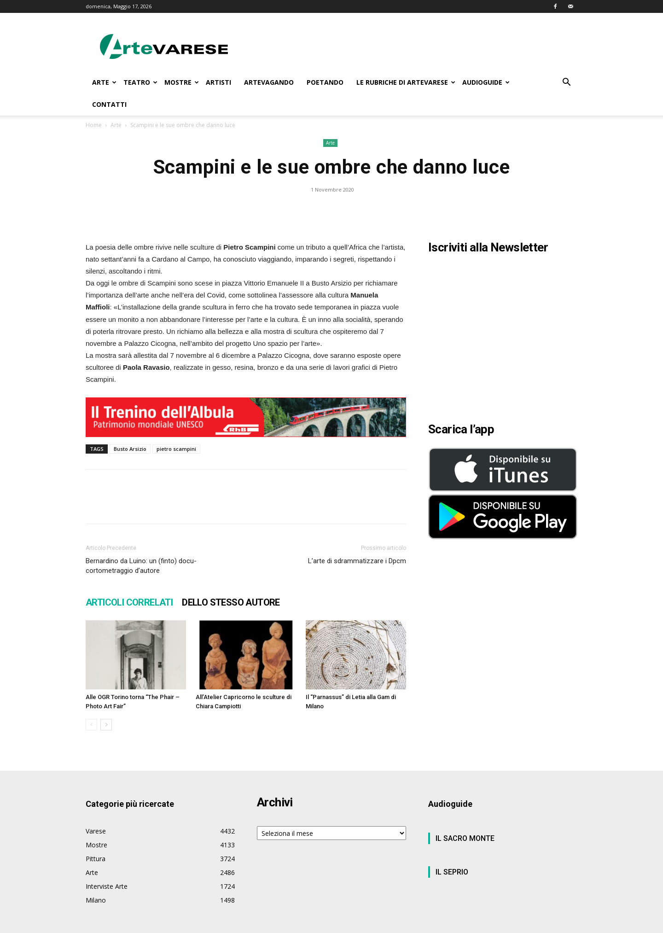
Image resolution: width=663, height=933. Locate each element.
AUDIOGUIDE (486, 82)
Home (94, 125)
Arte (116, 125)
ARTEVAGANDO (269, 82)
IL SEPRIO (452, 872)
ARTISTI (218, 82)
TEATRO (140, 82)
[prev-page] (91, 724)
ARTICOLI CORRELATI (129, 602)
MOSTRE (181, 82)
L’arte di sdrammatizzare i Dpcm (357, 561)
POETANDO (325, 82)
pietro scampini (176, 448)
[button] (566, 83)
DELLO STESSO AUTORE (231, 602)
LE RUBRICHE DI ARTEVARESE (405, 82)
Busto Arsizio (130, 448)
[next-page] (106, 724)
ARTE (104, 82)
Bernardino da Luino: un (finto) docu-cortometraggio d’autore (141, 566)
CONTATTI (109, 104)
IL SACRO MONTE (465, 838)
